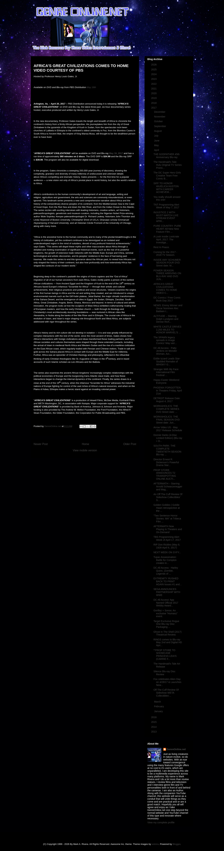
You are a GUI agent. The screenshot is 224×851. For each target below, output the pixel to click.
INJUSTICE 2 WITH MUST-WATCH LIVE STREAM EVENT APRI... (165, 217)
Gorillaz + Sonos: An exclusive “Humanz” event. (165, 613)
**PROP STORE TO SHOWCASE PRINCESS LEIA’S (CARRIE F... (165, 654)
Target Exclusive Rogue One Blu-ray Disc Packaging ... (166, 624)
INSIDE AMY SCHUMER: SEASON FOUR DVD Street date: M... (167, 262)
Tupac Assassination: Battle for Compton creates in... (165, 560)
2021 (154, 88)
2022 (154, 83)
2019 (154, 98)
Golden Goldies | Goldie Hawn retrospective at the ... (166, 507)
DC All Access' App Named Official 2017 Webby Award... (165, 602)
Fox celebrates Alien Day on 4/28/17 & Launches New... (167, 682)
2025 (154, 69)
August (158, 131)
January (158, 711)
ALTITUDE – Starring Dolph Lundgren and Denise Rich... (165, 319)
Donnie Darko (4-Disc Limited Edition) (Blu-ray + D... (167, 438)
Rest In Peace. (161, 247)
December (160, 111)
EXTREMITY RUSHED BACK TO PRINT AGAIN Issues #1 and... (167, 581)
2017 (154, 107)
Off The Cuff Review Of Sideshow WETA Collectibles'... (166, 692)
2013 (154, 731)
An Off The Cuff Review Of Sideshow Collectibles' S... (167, 497)
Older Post (129, 444)
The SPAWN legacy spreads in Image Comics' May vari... (165, 340)
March (158, 701)
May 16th (91, 87)
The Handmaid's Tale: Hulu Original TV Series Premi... (167, 165)
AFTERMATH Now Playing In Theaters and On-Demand (167, 529)
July (156, 135)
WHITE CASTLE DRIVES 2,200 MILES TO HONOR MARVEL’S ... (167, 329)
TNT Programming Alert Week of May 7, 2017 (166, 206)
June (157, 140)
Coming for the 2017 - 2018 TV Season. (165, 253)
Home (85, 444)
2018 (154, 103)
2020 (154, 93)
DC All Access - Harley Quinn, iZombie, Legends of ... (165, 570)
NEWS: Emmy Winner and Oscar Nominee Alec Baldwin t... (167, 308)
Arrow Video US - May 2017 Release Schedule (167, 429)
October (158, 121)
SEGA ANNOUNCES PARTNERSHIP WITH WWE (166, 592)
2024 (154, 74)
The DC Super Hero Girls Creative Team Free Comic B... (167, 175)
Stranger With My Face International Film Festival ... (165, 372)
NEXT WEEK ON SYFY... (167, 552)
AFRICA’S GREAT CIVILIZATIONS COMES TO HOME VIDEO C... (165, 288)
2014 (154, 726)
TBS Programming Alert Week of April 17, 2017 (167, 538)
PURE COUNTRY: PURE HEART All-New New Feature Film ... (167, 228)
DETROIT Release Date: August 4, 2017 (166, 400)
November (160, 116)
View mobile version (85, 450)
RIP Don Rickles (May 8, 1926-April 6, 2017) (166, 546)
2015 (154, 722)
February (159, 706)
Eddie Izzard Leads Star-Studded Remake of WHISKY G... (166, 361)
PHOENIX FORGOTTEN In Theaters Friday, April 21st (167, 390)
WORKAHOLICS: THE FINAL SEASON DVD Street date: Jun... (166, 419)
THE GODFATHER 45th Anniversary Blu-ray (166, 156)
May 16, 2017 (116, 153)
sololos (155, 844)
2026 (154, 64)
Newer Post (41, 444)
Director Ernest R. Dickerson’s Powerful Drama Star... (166, 462)
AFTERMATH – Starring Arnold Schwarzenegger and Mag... (167, 486)
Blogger (176, 844)
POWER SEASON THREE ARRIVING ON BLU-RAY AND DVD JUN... (167, 275)
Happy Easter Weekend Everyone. (166, 381)
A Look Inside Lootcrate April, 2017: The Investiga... (166, 239)
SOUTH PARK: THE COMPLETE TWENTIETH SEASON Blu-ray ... (167, 450)
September (160, 126)
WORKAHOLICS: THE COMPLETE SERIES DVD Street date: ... (166, 409)
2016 (154, 717)
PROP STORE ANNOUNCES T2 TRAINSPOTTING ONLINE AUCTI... (164, 474)
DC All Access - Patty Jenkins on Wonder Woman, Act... (165, 351)
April (157, 150)
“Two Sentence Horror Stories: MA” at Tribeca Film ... (167, 518)
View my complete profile (160, 822)
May (156, 145)
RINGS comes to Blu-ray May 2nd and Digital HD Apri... (167, 642)
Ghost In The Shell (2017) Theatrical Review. (167, 633)
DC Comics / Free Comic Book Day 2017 (167, 299)
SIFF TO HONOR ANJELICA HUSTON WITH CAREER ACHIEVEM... (166, 187)
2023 (154, 79)
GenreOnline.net (176, 749)
